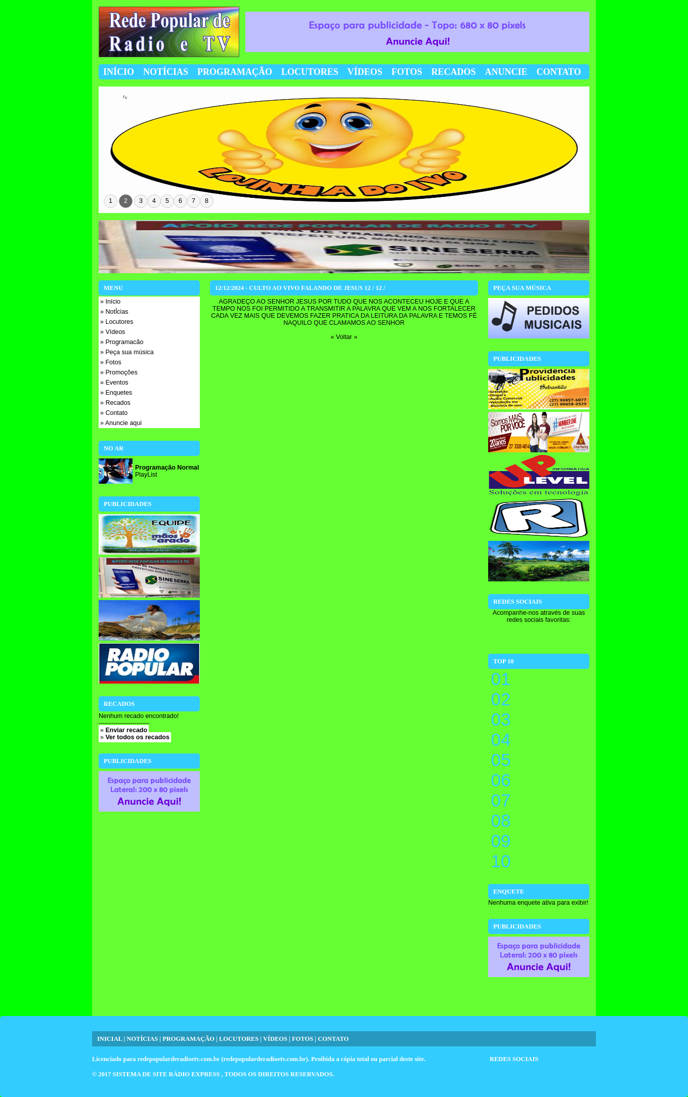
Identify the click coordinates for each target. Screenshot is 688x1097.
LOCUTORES (239, 1038)
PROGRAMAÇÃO (188, 1038)
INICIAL (109, 1038)
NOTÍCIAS (142, 1038)
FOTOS (302, 1038)
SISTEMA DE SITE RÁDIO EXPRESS (167, 1074)
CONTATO (333, 1038)
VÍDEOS (275, 1038)
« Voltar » (344, 337)
